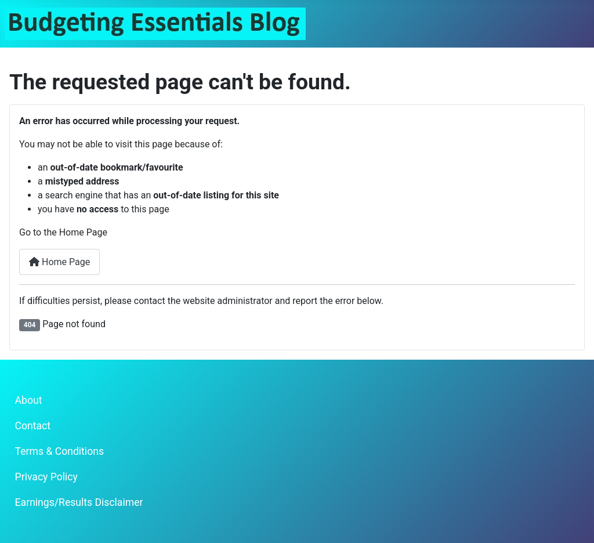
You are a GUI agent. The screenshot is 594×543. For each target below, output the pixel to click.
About (28, 400)
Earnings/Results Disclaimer (79, 502)
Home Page (59, 261)
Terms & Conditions (59, 451)
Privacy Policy (46, 477)
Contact (33, 426)
